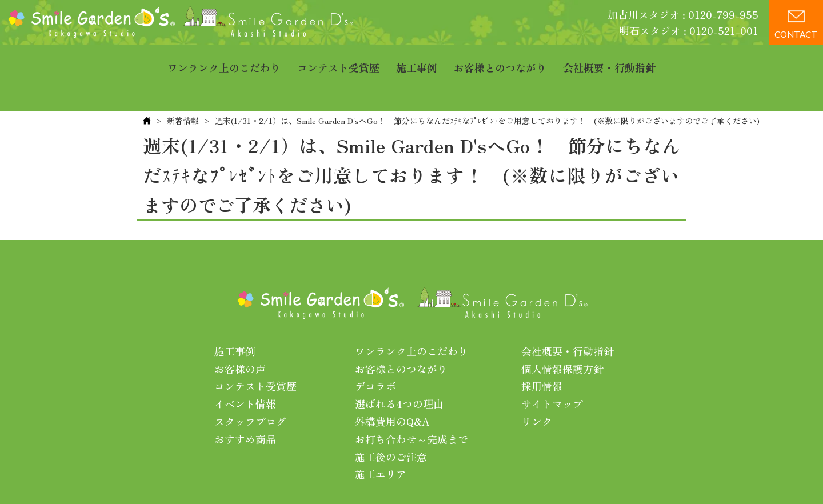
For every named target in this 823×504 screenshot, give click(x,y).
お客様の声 (240, 333)
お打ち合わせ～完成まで (411, 403)
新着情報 (183, 85)
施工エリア (380, 438)
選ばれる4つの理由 (399, 368)
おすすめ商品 (245, 403)
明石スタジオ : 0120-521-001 (688, 30)
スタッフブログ (250, 385)
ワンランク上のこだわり (224, 60)
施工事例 (416, 60)
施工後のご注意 (391, 421)
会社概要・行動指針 (609, 60)
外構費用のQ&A (392, 385)
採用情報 (541, 350)
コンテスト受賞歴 (338, 60)
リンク (536, 385)
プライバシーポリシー (482, 475)
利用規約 (558, 475)
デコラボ (375, 350)
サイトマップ (552, 368)
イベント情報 (245, 368)
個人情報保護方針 (562, 333)
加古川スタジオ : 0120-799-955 (683, 14)
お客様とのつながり (500, 60)
